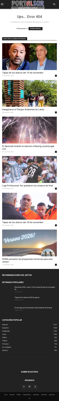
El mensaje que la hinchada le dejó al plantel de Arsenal (33, 308)
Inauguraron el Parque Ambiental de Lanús (23, 109)
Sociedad (44, 395)
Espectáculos (27, 395)
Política (19, 395)
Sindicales (36, 395)
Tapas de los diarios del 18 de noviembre (22, 222)
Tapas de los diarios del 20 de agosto (27, 297)
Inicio (6, 395)
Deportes (52, 395)
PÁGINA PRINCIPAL (35, 28)
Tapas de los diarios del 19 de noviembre (22, 72)
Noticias (12, 395)
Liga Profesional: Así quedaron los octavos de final (27, 185)
